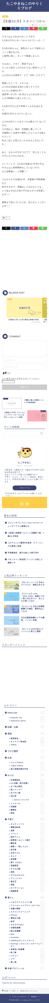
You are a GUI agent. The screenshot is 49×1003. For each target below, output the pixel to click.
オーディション (27, 888)
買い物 (27, 962)
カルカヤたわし (27, 924)
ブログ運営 (26, 751)
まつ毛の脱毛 (27, 786)
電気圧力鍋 (27, 918)
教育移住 (27, 738)
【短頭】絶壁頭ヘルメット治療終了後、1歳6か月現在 (26, 534)
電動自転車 (27, 827)
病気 (27, 813)
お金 (26, 757)
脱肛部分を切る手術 (21, 800)
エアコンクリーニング (27, 912)
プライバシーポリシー (19, 996)
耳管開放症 (27, 780)
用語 (27, 884)
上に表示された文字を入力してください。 (22, 379)
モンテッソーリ (27, 824)
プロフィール (24, 488)
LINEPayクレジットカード (27, 940)
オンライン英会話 (27, 741)
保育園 (27, 859)
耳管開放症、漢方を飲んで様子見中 (23, 553)
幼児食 (27, 849)
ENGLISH (26, 712)
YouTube (27, 937)
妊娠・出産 (26, 726)
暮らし (26, 897)
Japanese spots (27, 720)
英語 (26, 733)
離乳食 (27, 843)
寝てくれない (27, 862)
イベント (27, 833)
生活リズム (27, 853)
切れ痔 (27, 796)
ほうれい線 (27, 793)
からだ (26, 775)
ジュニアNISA (27, 762)
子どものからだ (27, 875)
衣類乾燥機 (27, 927)
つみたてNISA (27, 765)
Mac (27, 934)
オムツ (27, 856)
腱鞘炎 (27, 810)
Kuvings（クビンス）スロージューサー (27, 944)
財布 (27, 921)
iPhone (27, 915)
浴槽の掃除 (27, 908)
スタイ (6, 218)
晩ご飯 (27, 952)
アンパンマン (27, 878)
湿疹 (27, 830)
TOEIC (27, 745)
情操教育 (27, 891)
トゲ (27, 959)
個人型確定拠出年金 (27, 769)
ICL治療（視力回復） (27, 783)
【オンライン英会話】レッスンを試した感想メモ (25, 561)
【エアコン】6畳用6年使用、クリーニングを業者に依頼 (25, 544)
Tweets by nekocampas (13, 983)
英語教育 (27, 865)
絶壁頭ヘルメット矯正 (27, 840)
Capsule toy (27, 717)
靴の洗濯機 (27, 931)
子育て (5, 16)
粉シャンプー (27, 789)
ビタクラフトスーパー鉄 (27, 902)
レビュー (27, 955)
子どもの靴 (27, 869)
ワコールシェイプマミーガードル (27, 905)
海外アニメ (27, 837)
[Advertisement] (24, 260)
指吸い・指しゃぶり (27, 846)
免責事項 (34, 996)
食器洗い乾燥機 (27, 949)
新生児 (27, 881)
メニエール (27, 803)
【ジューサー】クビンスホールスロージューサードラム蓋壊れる (25, 524)
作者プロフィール (26, 968)
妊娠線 (27, 806)
